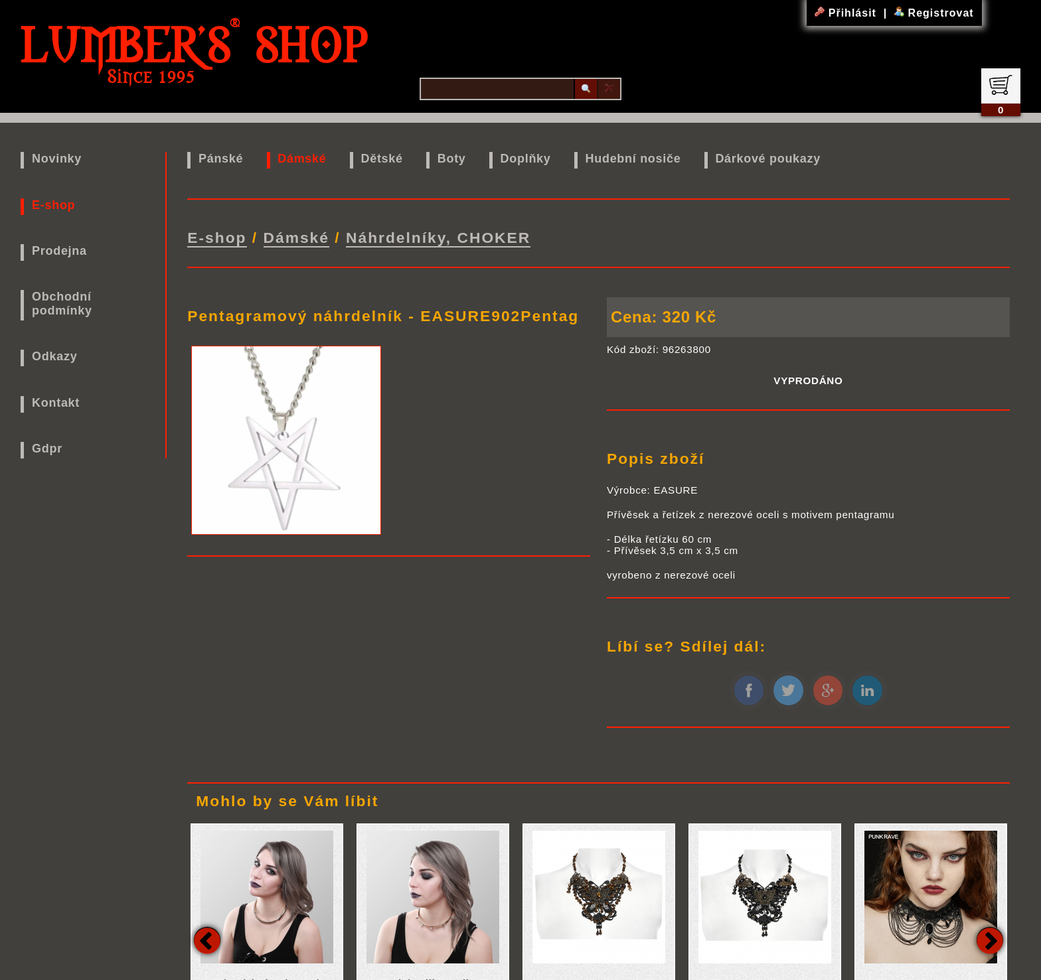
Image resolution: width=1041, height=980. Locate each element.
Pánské (221, 158)
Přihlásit (847, 13)
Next (990, 940)
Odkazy (54, 356)
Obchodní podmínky (62, 303)
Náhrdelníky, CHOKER (438, 237)
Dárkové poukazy (768, 158)
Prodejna (59, 250)
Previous (207, 940)
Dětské (382, 158)
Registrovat (933, 13)
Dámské (302, 158)
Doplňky (526, 158)
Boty (452, 158)
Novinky (57, 158)
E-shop (53, 205)
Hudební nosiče (633, 158)
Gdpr (47, 448)
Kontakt (56, 402)
